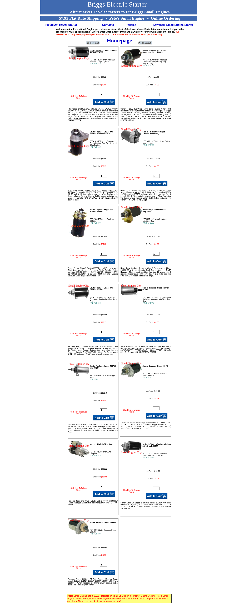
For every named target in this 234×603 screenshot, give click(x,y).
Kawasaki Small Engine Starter (173, 24)
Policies (131, 24)
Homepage (119, 40)
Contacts (108, 24)
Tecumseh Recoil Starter (61, 24)
